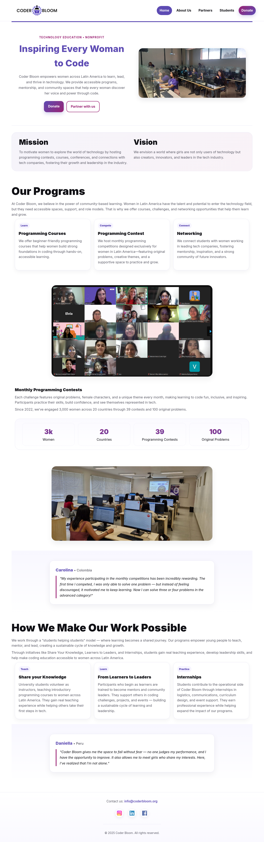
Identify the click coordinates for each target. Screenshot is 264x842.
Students (227, 10)
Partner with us (83, 106)
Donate (247, 10)
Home (164, 10)
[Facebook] (144, 813)
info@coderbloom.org (141, 801)
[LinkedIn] (132, 813)
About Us (183, 10)
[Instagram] (119, 813)
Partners (205, 10)
